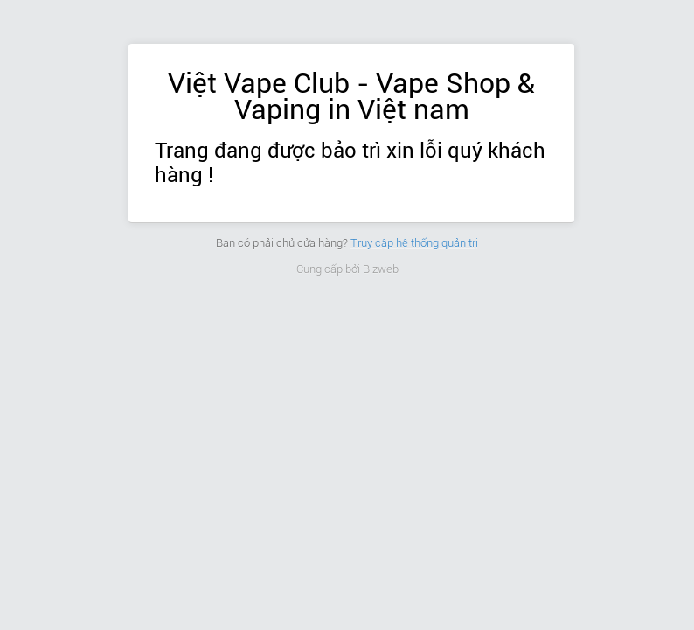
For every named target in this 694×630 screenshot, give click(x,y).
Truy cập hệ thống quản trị (414, 242)
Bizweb (381, 269)
